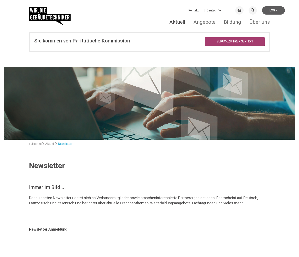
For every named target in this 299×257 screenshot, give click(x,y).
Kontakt (194, 10)
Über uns (259, 22)
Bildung (232, 22)
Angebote (205, 22)
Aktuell (177, 22)
